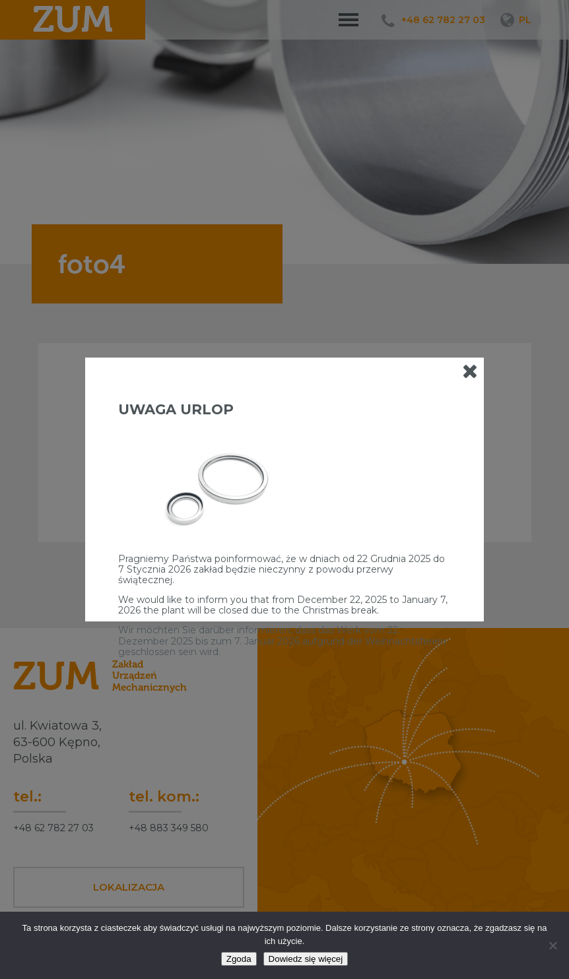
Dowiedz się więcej (306, 959)
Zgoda (238, 959)
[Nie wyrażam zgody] (552, 945)
